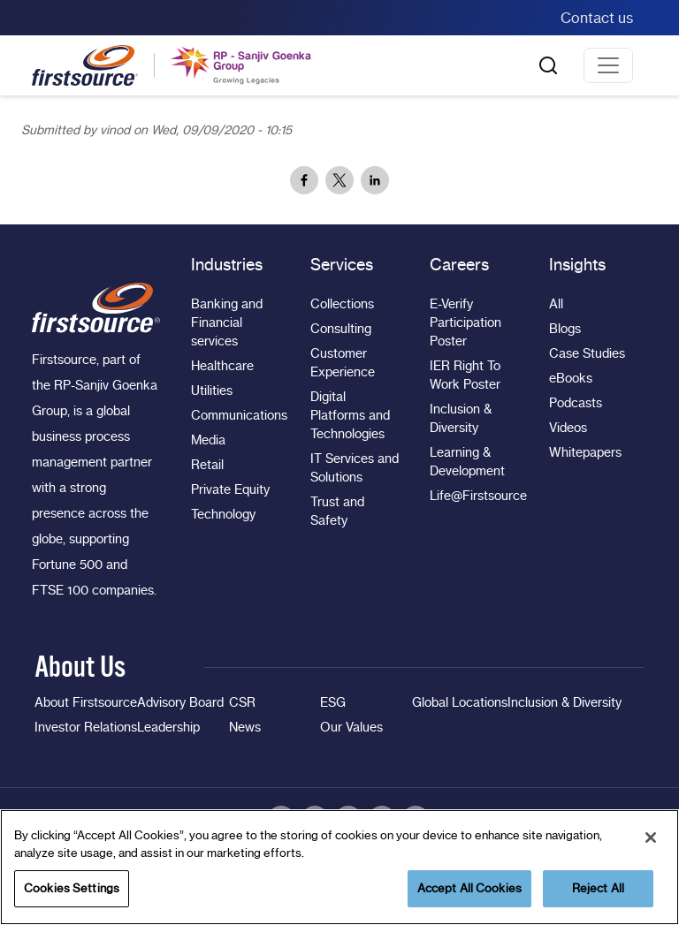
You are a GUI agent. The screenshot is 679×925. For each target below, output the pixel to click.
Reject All (598, 888)
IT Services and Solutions (354, 468)
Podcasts (575, 403)
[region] (339, 867)
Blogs (565, 329)
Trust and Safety (337, 511)
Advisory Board (180, 702)
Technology (223, 514)
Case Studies (587, 353)
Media (208, 440)
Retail (207, 465)
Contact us (597, 18)
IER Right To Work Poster (465, 375)
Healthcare (222, 366)
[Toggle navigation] (608, 65)
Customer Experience (342, 362)
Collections (342, 304)
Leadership (168, 727)
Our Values (351, 727)
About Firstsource (85, 702)
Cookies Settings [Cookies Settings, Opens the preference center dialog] (71, 888)
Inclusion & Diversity (461, 418)
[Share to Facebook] (304, 180)
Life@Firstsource (474, 496)
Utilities (212, 390)
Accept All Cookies (469, 888)
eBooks (570, 378)
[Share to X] (339, 180)
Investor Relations (85, 727)
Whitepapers (585, 452)
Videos (568, 428)
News (245, 727)
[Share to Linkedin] (375, 180)
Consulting (340, 329)
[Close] (650, 837)
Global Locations (459, 702)
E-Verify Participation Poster (465, 322)
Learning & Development (467, 461)
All (556, 304)
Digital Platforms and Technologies (350, 415)
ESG (333, 702)
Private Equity (230, 489)
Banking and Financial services (227, 322)
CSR (242, 702)
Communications (235, 415)
